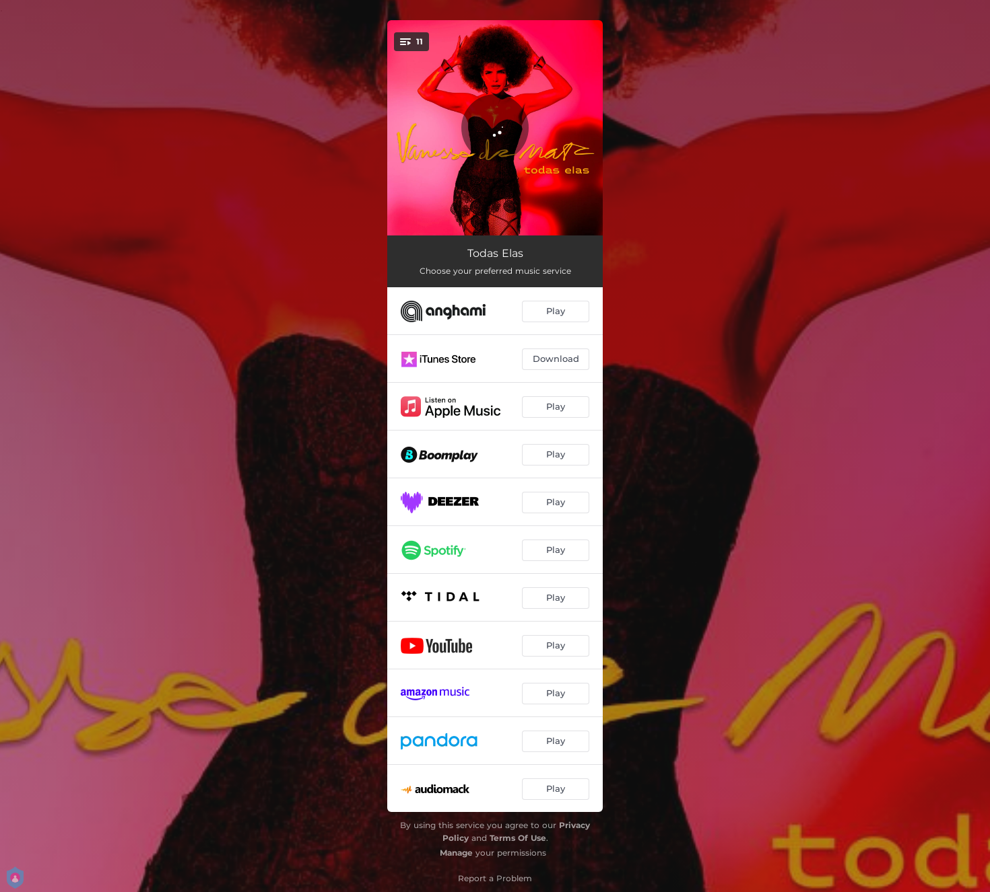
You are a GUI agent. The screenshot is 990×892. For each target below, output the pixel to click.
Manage (456, 853)
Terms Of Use (518, 838)
